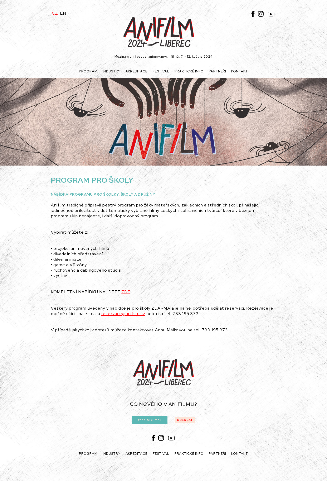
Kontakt (239, 71)
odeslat (185, 420)
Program (88, 71)
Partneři (217, 71)
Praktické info (189, 71)
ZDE (125, 292)
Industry (111, 71)
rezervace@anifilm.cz (123, 313)
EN (63, 13)
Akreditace (136, 71)
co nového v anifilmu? (163, 404)
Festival (161, 71)
